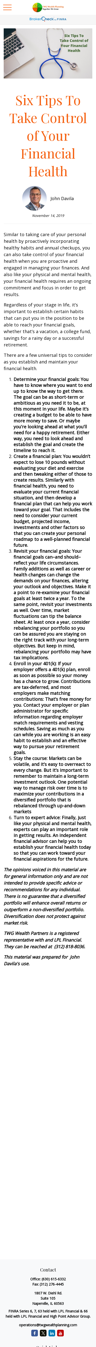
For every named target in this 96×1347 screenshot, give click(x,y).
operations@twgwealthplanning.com (48, 1325)
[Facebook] (34, 1333)
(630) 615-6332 (54, 1279)
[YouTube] (60, 1333)
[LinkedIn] (51, 1333)
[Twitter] (43, 1333)
